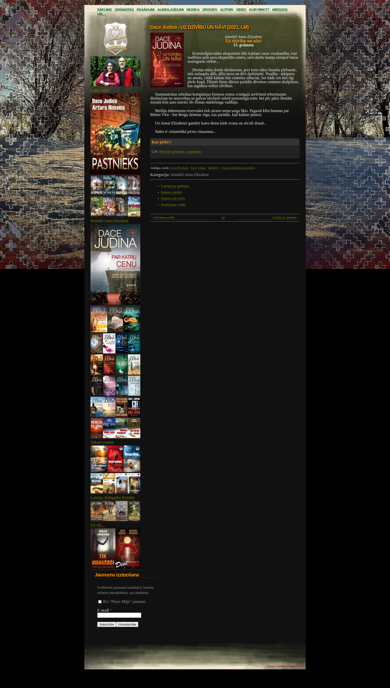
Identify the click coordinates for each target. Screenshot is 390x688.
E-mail (104, 610)
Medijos (280, 9)
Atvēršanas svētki (173, 205)
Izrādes (209, 9)
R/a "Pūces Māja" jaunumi (124, 601)
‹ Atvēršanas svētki (163, 217)
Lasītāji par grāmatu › (285, 217)
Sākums (104, 9)
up (223, 217)
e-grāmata (193, 152)
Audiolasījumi (170, 9)
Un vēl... (97, 525)
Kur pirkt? (259, 9)
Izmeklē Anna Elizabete (110, 221)
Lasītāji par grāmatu (175, 186)
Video (241, 9)
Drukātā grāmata (171, 152)
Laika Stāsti (100, 90)
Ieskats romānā (171, 192)
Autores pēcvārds (173, 198)
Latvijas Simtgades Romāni (113, 497)
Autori (226, 9)
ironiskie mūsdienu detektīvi (238, 168)
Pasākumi (145, 9)
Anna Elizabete (179, 168)
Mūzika (193, 9)
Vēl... (101, 14)
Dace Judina (198, 168)
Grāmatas (124, 9)
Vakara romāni (102, 442)
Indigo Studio (295, 665)
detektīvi (213, 168)
